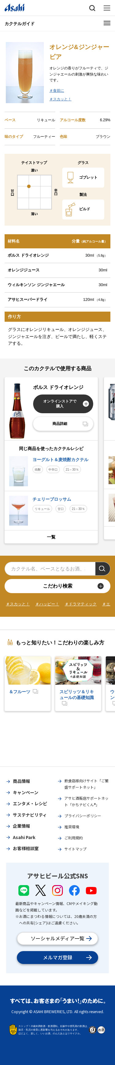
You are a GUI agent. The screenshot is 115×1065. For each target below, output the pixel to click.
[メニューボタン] (107, 23)
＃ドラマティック (81, 604)
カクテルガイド (20, 23)
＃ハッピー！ (47, 604)
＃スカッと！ (60, 99)
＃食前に (56, 90)
